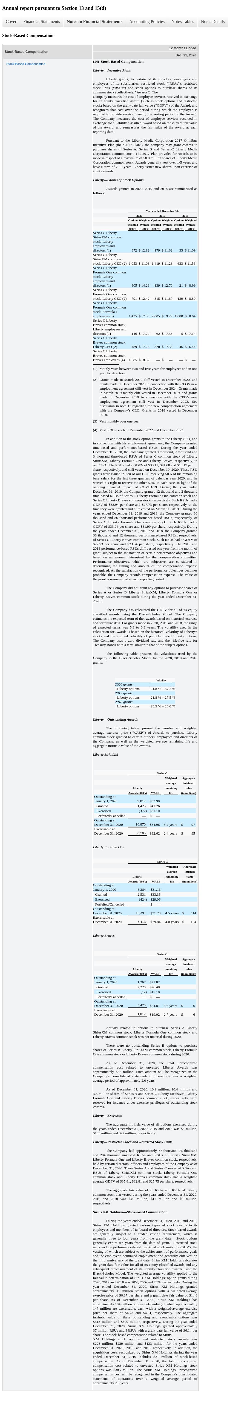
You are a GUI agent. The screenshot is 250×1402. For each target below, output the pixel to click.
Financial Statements (41, 21)
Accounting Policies (147, 21)
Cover (11, 21)
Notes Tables (182, 21)
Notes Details (213, 21)
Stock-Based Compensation (25, 63)
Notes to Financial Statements (94, 21)
